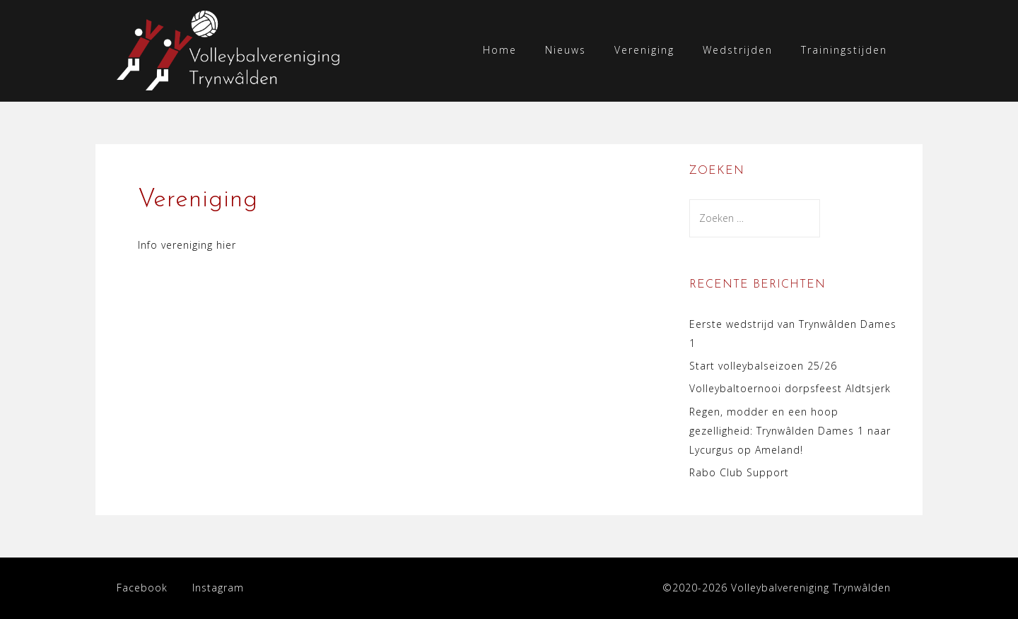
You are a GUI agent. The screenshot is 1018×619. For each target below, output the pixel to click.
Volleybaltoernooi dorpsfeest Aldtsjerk (790, 388)
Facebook (142, 587)
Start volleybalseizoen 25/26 (763, 365)
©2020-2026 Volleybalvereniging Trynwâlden (776, 587)
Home (500, 50)
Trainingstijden (844, 50)
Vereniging (644, 50)
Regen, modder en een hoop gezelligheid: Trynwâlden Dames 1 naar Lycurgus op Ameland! (790, 430)
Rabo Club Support (739, 472)
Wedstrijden (738, 50)
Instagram (218, 587)
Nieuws (565, 50)
